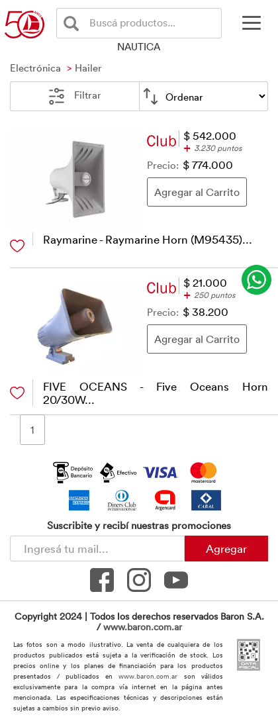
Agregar (226, 548)
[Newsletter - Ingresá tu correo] (97, 548)
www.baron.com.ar (142, 626)
